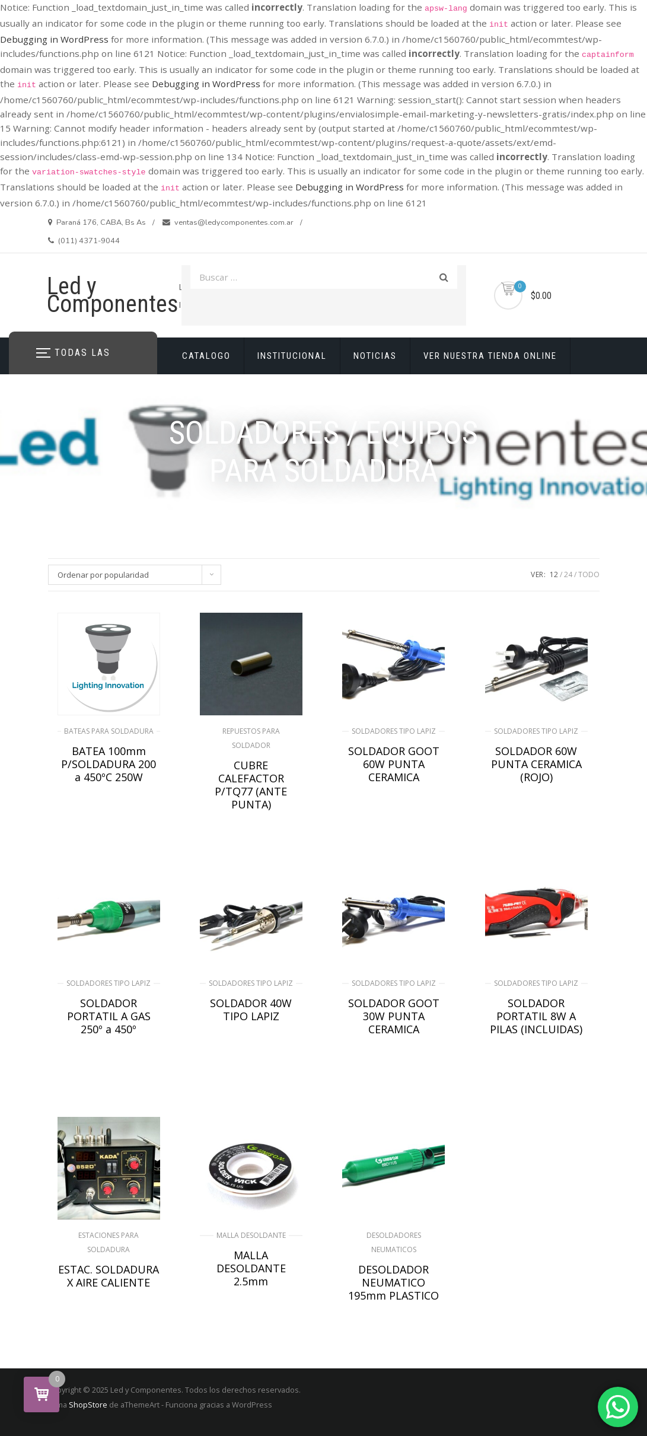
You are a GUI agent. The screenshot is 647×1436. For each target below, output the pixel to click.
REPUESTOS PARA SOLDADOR (251, 738)
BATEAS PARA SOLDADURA (109, 731)
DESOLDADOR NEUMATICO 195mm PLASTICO (393, 1282)
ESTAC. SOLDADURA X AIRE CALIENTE (108, 1276)
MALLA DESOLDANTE (251, 1235)
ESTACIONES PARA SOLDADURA (108, 1242)
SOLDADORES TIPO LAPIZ (394, 731)
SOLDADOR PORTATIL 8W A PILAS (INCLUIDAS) (536, 1016)
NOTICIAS (375, 356)
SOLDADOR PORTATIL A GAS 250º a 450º (109, 1016)
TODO (589, 574)
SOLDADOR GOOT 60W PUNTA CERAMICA (393, 764)
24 (568, 574)
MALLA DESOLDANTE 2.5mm (251, 1268)
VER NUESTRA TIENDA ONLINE (490, 356)
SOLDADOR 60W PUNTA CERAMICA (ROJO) (536, 764)
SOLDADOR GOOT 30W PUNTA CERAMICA (393, 1016)
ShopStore (88, 1404)
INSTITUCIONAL (292, 356)
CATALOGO (206, 356)
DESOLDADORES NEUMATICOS (393, 1242)
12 (554, 574)
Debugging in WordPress (54, 39)
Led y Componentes (113, 295)
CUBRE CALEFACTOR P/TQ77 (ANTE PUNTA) (251, 785)
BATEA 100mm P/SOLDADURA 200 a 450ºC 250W (108, 764)
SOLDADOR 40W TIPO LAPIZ (251, 1009)
